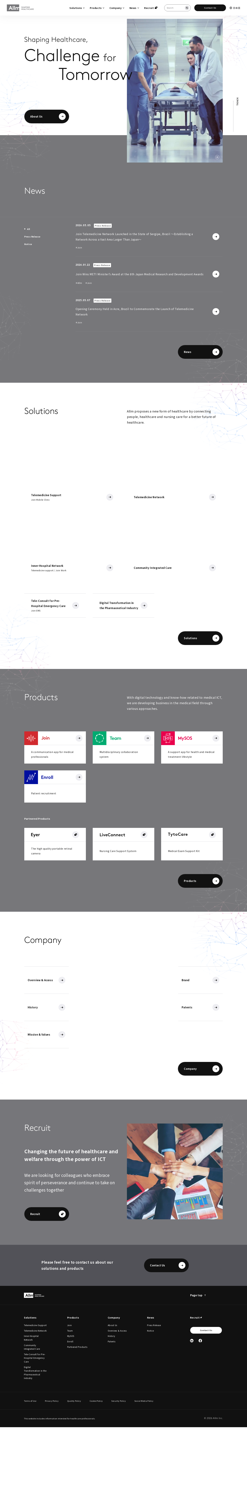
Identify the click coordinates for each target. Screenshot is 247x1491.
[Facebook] (200, 1404)
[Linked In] (191, 1404)
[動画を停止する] (217, 157)
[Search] (187, 8)
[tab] (27, 229)
